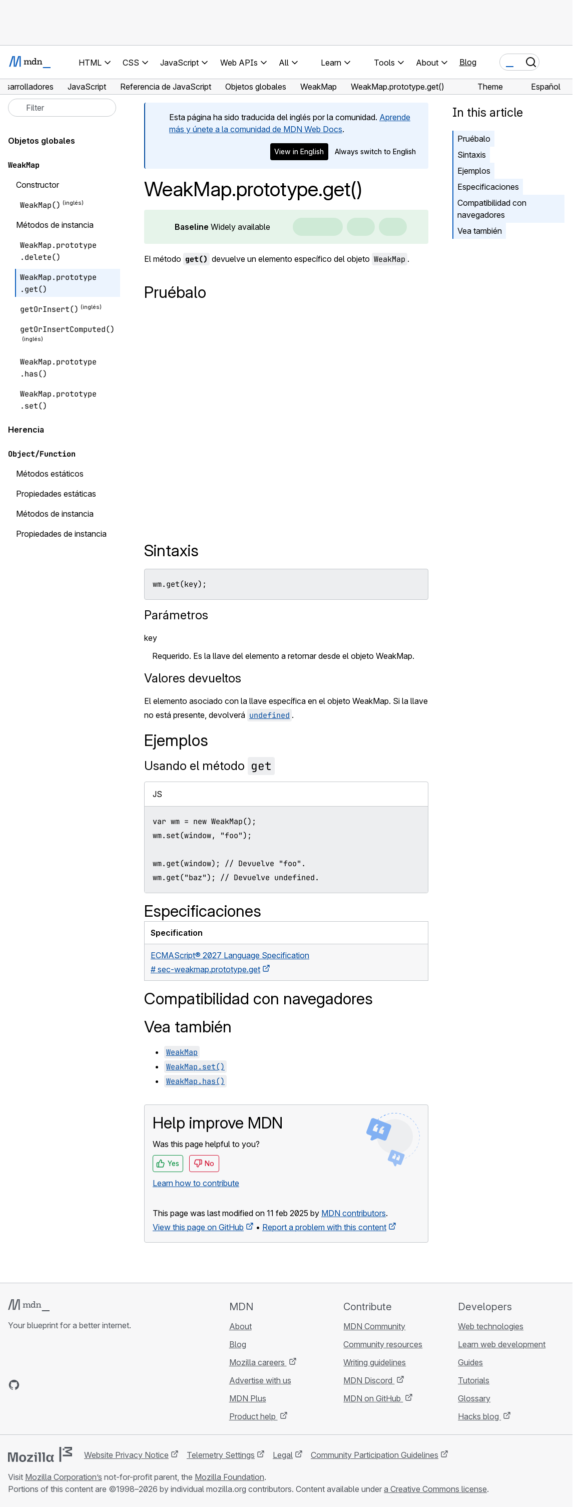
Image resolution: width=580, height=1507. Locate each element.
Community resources (382, 1344)
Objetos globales (41, 141)
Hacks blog (479, 1416)
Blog (467, 62)
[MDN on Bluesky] (32, 1385)
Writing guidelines (374, 1362)
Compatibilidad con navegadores (491, 209)
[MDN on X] (50, 1385)
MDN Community (374, 1326)
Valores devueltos (192, 678)
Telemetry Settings (221, 1455)
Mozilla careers (258, 1362)
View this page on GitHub (198, 1227)
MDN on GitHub (373, 1398)
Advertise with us (260, 1380)
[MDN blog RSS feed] (86, 1385)
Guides (470, 1362)
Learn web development (501, 1344)
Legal (283, 1455)
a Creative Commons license (435, 1489)
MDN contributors (353, 1213)
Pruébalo (473, 139)
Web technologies (490, 1326)
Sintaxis (471, 155)
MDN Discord (368, 1380)
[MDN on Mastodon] (68, 1385)
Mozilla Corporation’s (63, 1477)
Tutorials (473, 1380)
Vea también (479, 231)
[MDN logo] (29, 1305)
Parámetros (176, 615)
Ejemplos (473, 171)
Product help (253, 1416)
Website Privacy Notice (126, 1455)
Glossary (474, 1398)
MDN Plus (247, 1398)
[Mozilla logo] (40, 1454)
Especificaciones (488, 187)
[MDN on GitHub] (14, 1385)
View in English (299, 151)
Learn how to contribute (196, 1183)
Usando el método (209, 766)
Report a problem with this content (324, 1227)
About (240, 1326)
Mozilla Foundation (229, 1477)
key (150, 638)
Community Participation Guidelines (374, 1455)
